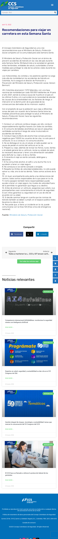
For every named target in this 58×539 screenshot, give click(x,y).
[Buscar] (55, 12)
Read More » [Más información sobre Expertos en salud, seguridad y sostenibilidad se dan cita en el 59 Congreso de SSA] (9, 378)
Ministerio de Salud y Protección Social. (26, 215)
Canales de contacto (29, 522)
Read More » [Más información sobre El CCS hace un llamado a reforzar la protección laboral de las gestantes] (9, 480)
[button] (52, 5)
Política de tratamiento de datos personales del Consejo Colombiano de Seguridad (29, 514)
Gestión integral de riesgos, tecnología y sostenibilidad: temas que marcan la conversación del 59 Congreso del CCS (28, 423)
